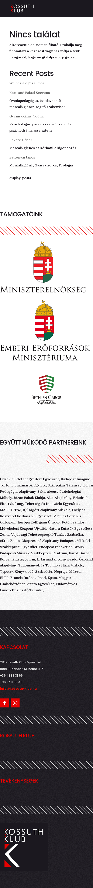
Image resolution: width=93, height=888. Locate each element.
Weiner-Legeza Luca (26, 83)
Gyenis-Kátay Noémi (26, 116)
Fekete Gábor (20, 140)
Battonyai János (22, 157)
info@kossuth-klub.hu (18, 688)
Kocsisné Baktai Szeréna (29, 92)
